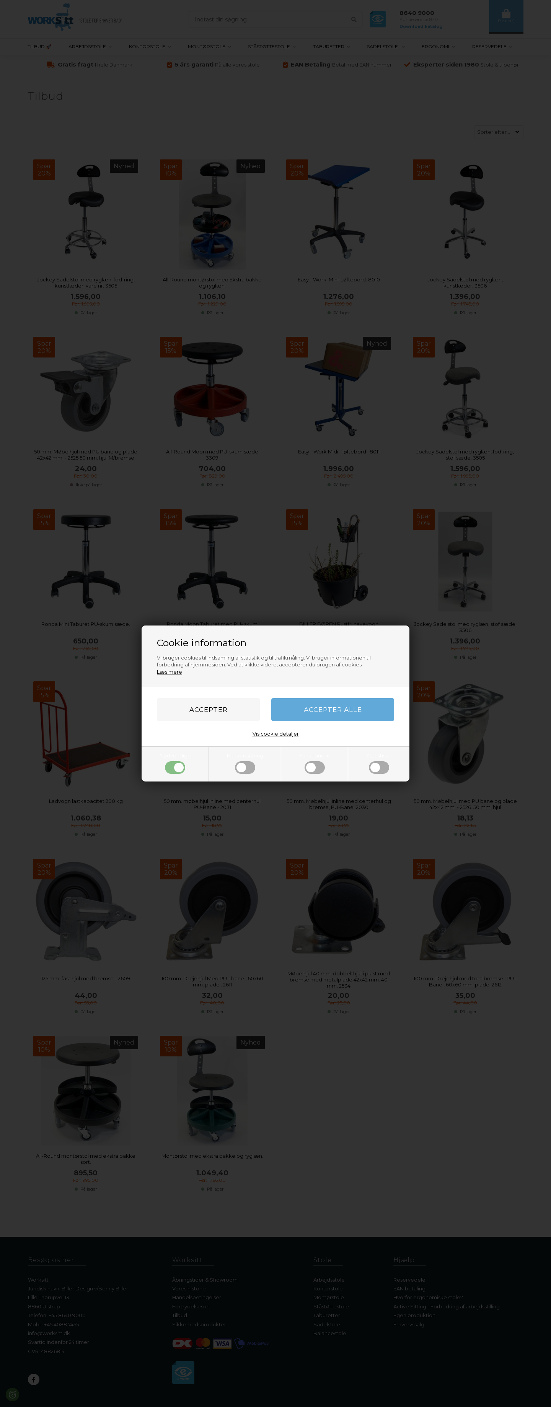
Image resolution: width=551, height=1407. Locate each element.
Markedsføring (245, 763)
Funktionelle (314, 763)
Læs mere (169, 672)
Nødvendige (175, 763)
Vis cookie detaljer (276, 734)
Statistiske (379, 763)
